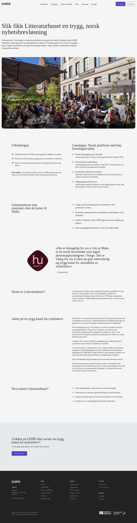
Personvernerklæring (47, 490)
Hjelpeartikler (74, 487)
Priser (77, 4)
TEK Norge (34, 512)
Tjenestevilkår (45, 487)
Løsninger (54, 4)
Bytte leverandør (74, 490)
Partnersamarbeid (46, 493)
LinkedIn (101, 496)
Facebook (102, 499)
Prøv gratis (120, 4)
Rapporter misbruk (75, 493)
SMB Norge (15, 514)
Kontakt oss (102, 484)
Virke (24, 512)
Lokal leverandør (66, 4)
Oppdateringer (74, 496)
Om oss (43, 484)
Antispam (43, 495)
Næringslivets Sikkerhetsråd (29, 514)
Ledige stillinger (45, 498)
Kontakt (94, 4)
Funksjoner (44, 4)
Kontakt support (74, 484)
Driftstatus (73, 498)
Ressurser (85, 4)
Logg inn (131, 4)
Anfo (28, 512)
